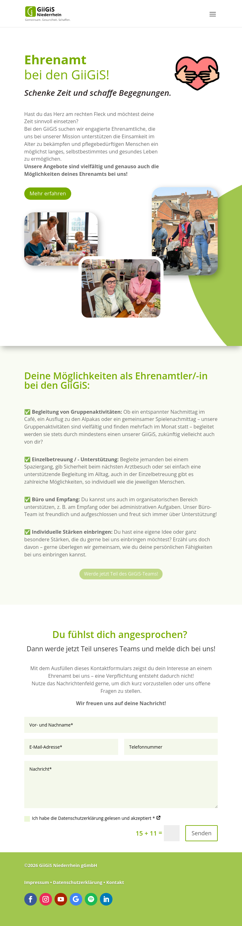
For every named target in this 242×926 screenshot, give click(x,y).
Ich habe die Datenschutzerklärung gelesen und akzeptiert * (92, 818)
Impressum (37, 882)
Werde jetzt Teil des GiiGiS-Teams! (121, 573)
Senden (201, 833)
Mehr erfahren (48, 193)
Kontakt (115, 882)
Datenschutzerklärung (77, 882)
